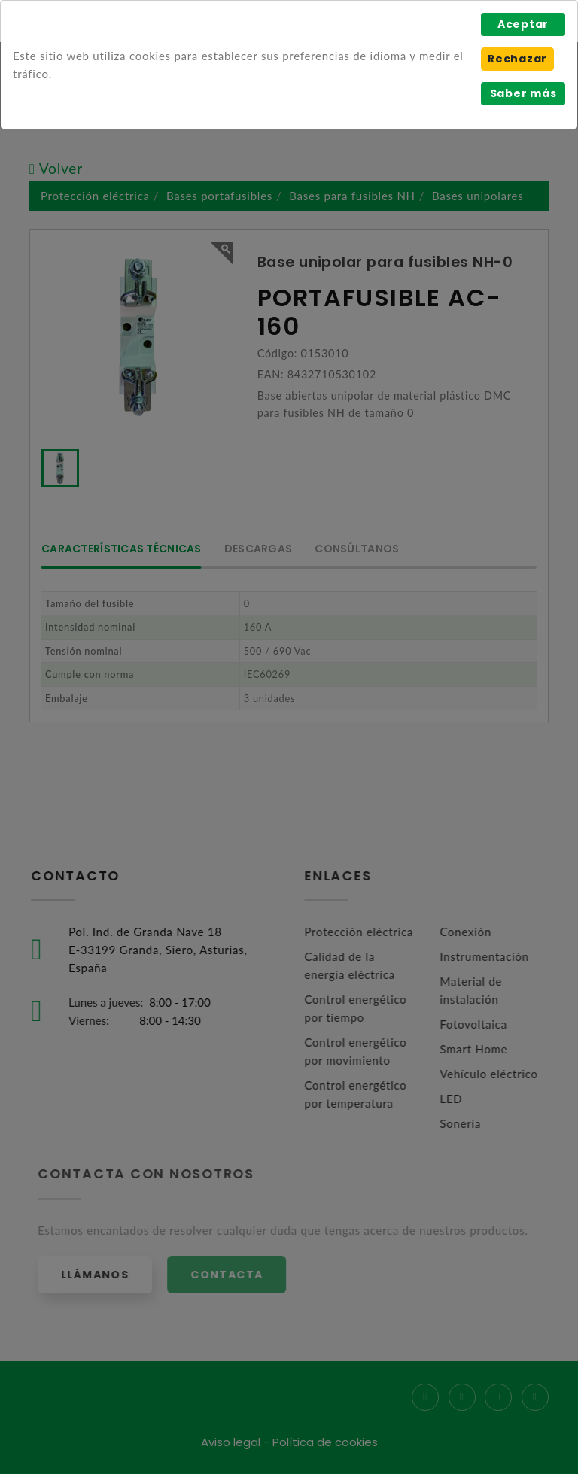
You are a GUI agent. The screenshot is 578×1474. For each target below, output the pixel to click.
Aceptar (523, 24)
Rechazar (517, 58)
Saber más (523, 93)
